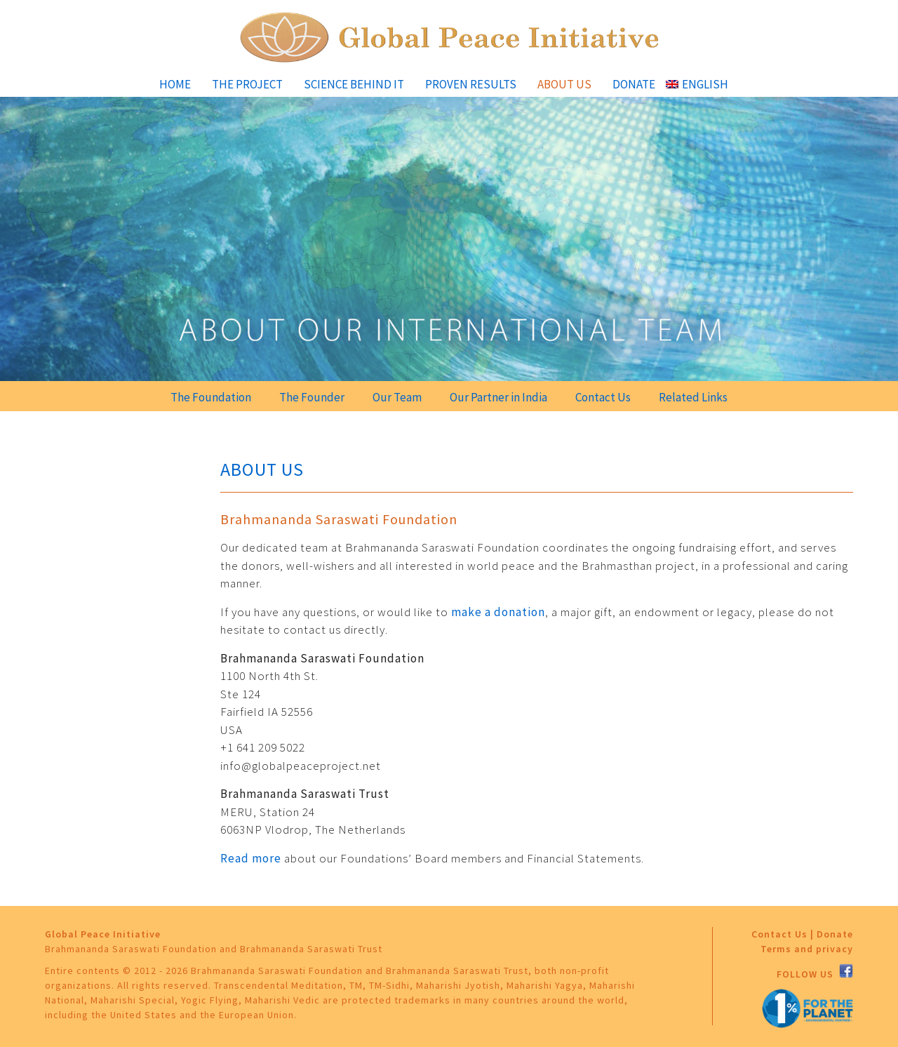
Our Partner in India (498, 397)
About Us (564, 84)
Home (175, 84)
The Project (247, 84)
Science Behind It (354, 84)
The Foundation (210, 397)
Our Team (397, 397)
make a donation (498, 612)
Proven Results (470, 84)
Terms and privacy (806, 948)
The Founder (311, 397)
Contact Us (603, 397)
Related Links (693, 397)
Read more (250, 858)
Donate (633, 84)
